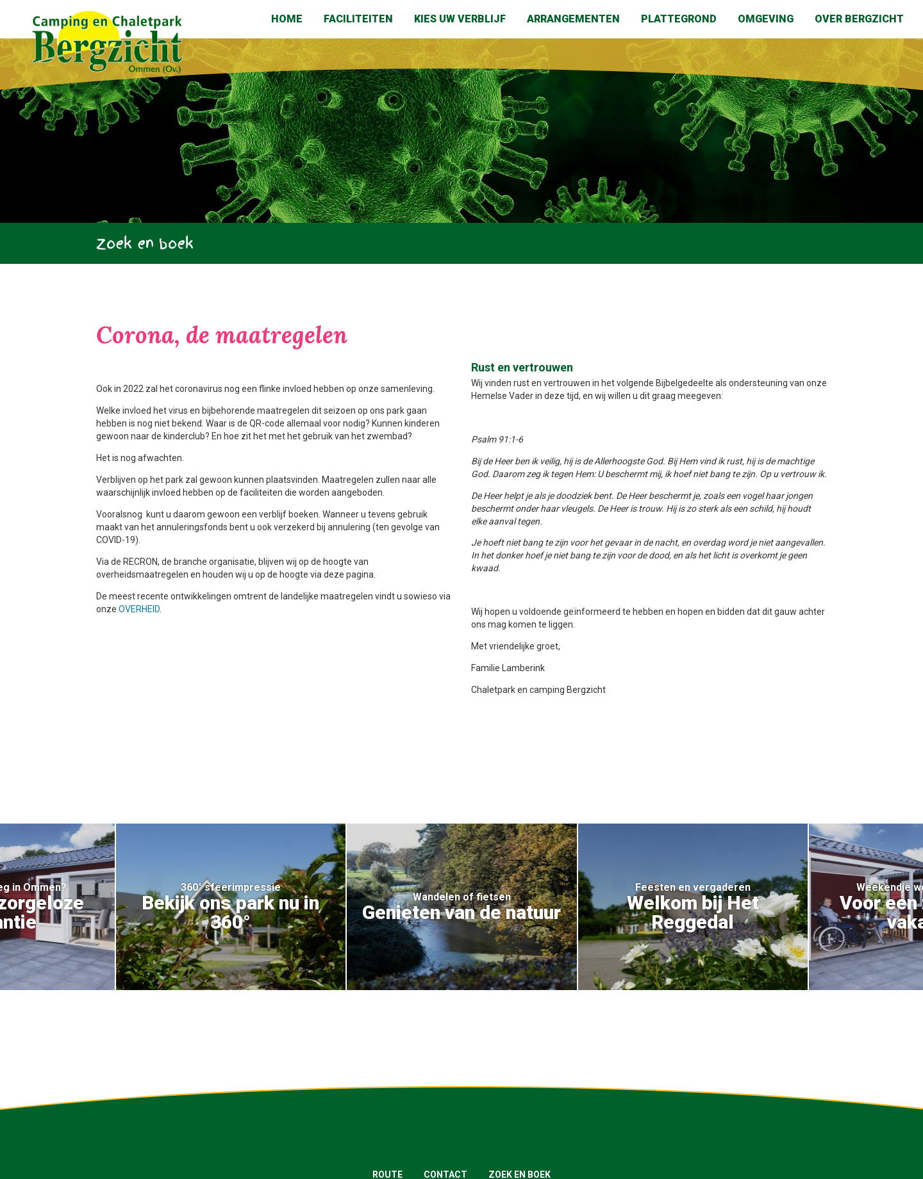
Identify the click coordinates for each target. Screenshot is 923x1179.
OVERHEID (139, 609)
